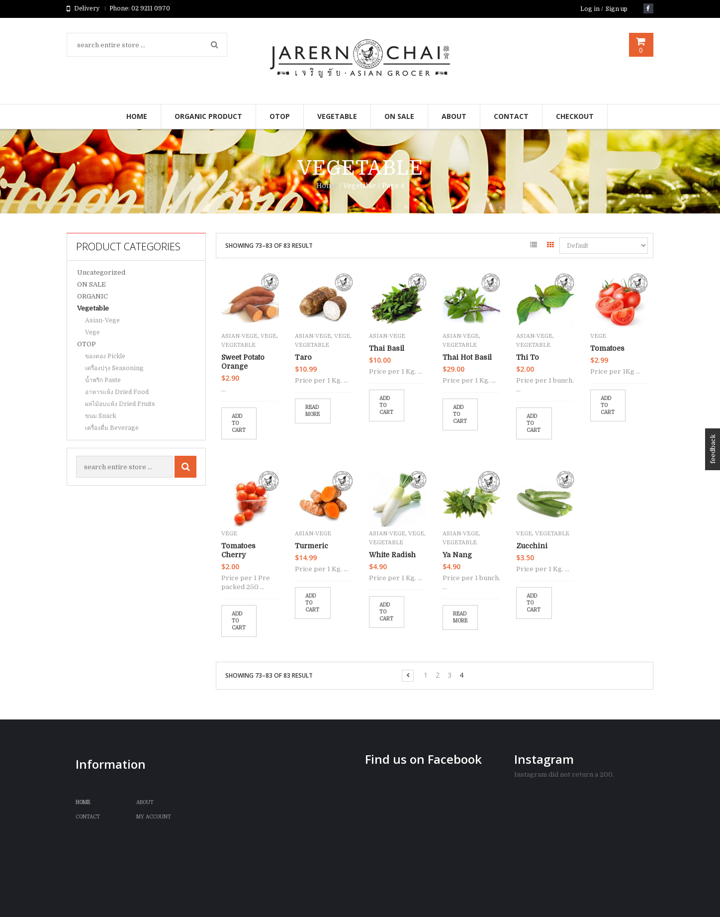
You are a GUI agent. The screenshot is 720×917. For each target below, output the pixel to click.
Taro (303, 357)
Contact (88, 816)
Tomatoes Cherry (238, 550)
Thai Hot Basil (467, 357)
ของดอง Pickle (105, 356)
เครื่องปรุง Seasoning (114, 368)
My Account (153, 816)
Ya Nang (457, 555)
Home (326, 186)
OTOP (86, 344)
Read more (312, 411)
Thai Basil (386, 348)
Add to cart (239, 423)
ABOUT (145, 802)
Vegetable (93, 308)
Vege (92, 332)
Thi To (527, 357)
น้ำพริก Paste (103, 380)
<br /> (434, 837)
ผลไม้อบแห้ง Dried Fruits (120, 404)
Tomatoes (607, 348)
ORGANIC (92, 296)
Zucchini (531, 546)
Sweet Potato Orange (243, 361)
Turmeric (311, 546)
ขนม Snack (100, 415)
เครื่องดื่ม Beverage (112, 427)
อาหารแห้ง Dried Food (117, 392)
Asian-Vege (102, 320)
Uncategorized (101, 272)
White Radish (392, 555)
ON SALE (91, 284)
